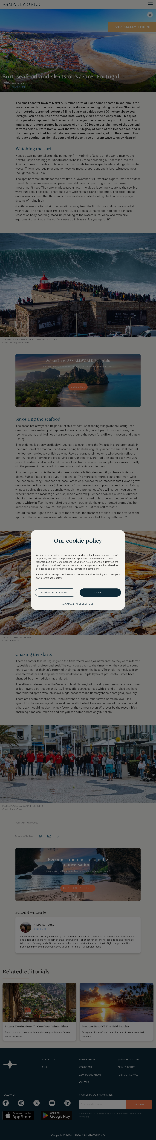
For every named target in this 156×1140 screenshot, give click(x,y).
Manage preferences (78, 603)
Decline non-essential (56, 592)
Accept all (100, 592)
